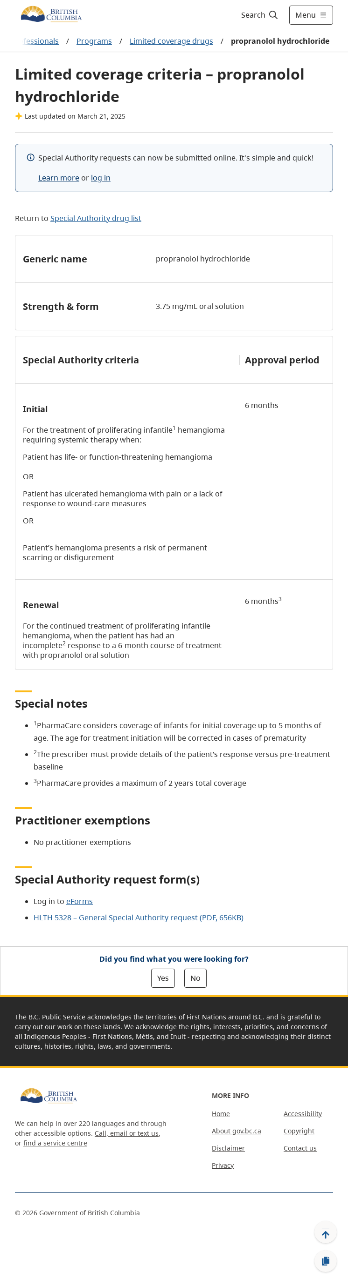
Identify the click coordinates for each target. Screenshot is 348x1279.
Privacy (223, 1165)
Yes (163, 978)
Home (221, 1113)
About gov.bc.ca (236, 1130)
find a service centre (55, 1142)
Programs (94, 41)
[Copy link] (325, 1261)
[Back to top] (325, 1232)
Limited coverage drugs (171, 41)
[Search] (258, 15)
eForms (79, 901)
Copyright (299, 1130)
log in (101, 178)
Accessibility (303, 1113)
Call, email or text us (127, 1133)
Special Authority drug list (95, 218)
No (195, 978)
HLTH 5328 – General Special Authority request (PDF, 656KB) (139, 917)
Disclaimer (228, 1148)
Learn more (58, 178)
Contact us (300, 1148)
